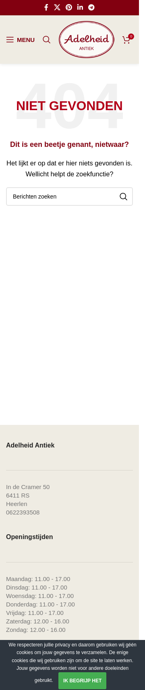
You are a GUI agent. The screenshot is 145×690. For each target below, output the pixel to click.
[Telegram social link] (91, 7)
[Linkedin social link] (80, 7)
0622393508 (22, 512)
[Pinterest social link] (69, 7)
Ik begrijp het (82, 681)
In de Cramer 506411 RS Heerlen (28, 495)
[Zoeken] (47, 39)
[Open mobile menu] (20, 39)
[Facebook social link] (46, 7)
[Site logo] (86, 39)
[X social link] (57, 7)
